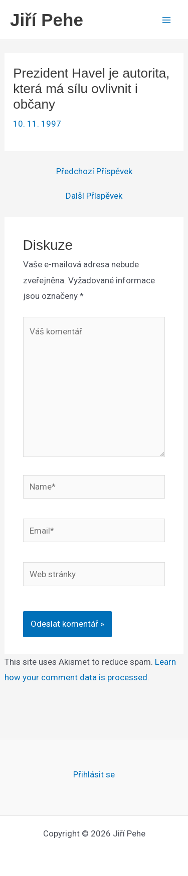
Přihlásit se (94, 774)
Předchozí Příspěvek (94, 171)
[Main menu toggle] (166, 20)
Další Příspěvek (94, 196)
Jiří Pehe (46, 20)
